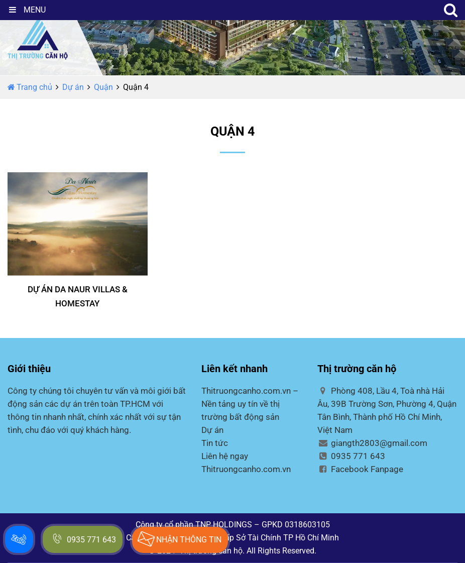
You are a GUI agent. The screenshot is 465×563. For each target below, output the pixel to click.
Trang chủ (30, 87)
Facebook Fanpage (360, 469)
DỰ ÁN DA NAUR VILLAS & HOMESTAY (78, 296)
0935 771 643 (351, 456)
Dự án (73, 87)
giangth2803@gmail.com (372, 443)
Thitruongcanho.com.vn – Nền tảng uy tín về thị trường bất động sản (249, 404)
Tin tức (214, 443)
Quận (103, 87)
